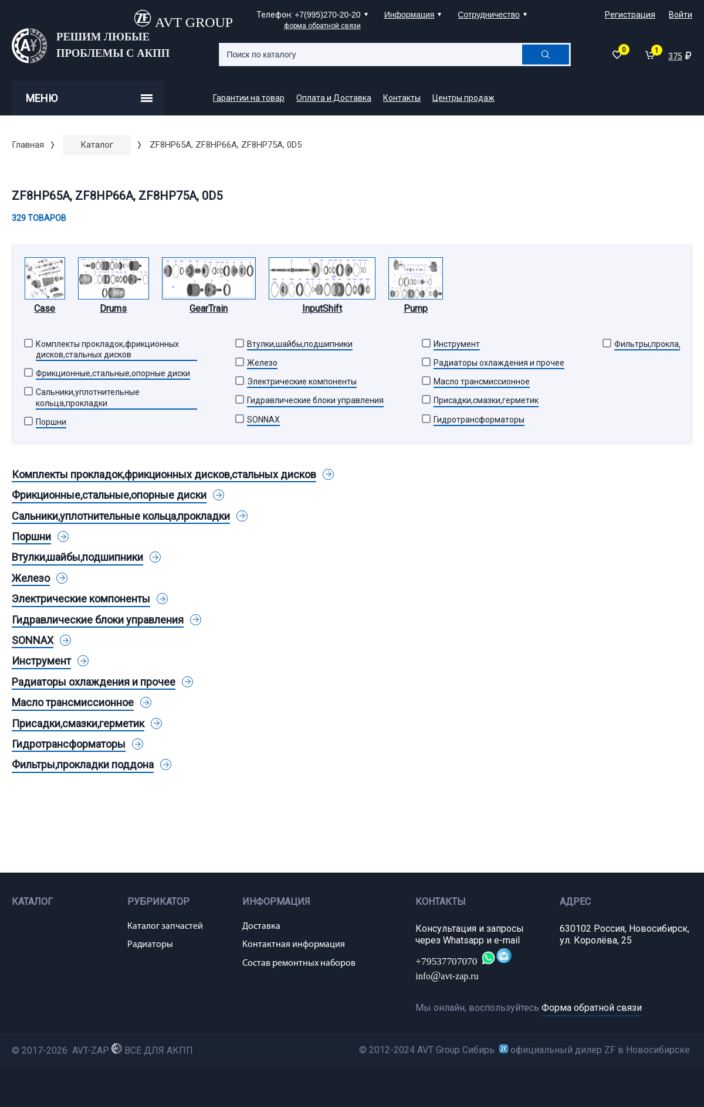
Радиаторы (150, 944)
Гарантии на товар (249, 97)
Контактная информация (293, 944)
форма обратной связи (322, 26)
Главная (28, 144)
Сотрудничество (488, 14)
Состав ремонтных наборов (299, 963)
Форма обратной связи (591, 1007)
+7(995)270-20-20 (327, 14)
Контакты (402, 97)
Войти (680, 14)
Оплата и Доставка (333, 97)
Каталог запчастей (165, 926)
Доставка (261, 926)
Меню (89, 98)
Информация (409, 14)
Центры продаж (463, 97)
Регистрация (630, 14)
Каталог (96, 144)
